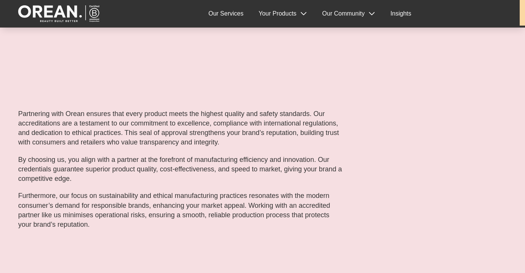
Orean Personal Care (59, 13)
